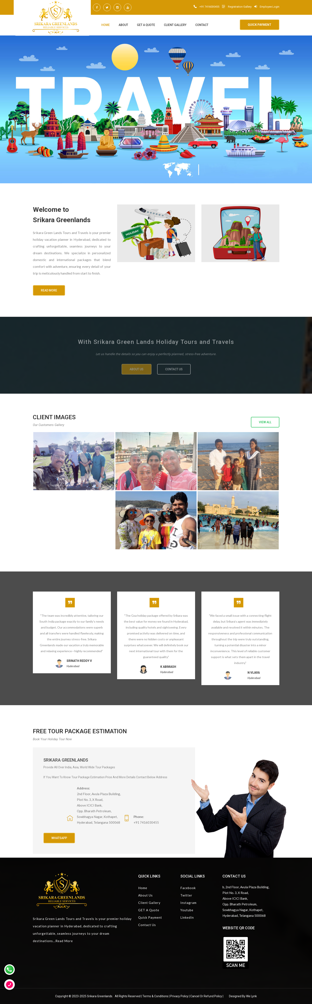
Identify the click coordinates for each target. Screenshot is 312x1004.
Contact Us (147, 925)
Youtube (186, 910)
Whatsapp (59, 838)
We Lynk (251, 996)
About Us (145, 895)
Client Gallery (175, 25)
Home (105, 25)
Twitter (186, 895)
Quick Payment (150, 917)
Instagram (188, 903)
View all (265, 422)
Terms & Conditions (155, 996)
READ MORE (49, 290)
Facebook (188, 888)
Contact (201, 25)
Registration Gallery (237, 6)
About (123, 25)
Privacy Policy (179, 996)
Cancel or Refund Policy (206, 996)
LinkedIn (187, 917)
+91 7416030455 (206, 6)
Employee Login (266, 6)
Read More (64, 941)
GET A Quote (146, 25)
